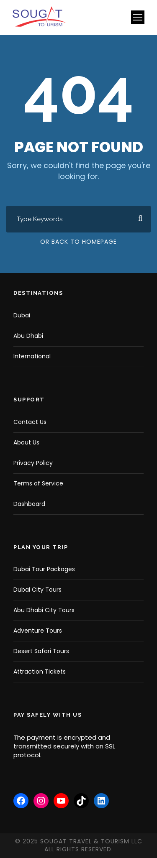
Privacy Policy (33, 463)
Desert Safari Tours (41, 651)
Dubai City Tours (37, 589)
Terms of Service (38, 483)
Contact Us (29, 422)
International (32, 356)
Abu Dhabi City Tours (44, 610)
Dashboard (29, 504)
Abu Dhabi (28, 336)
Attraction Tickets (39, 671)
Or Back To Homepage (78, 241)
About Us (26, 442)
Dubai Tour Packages (44, 569)
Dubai (21, 315)
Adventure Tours (37, 630)
